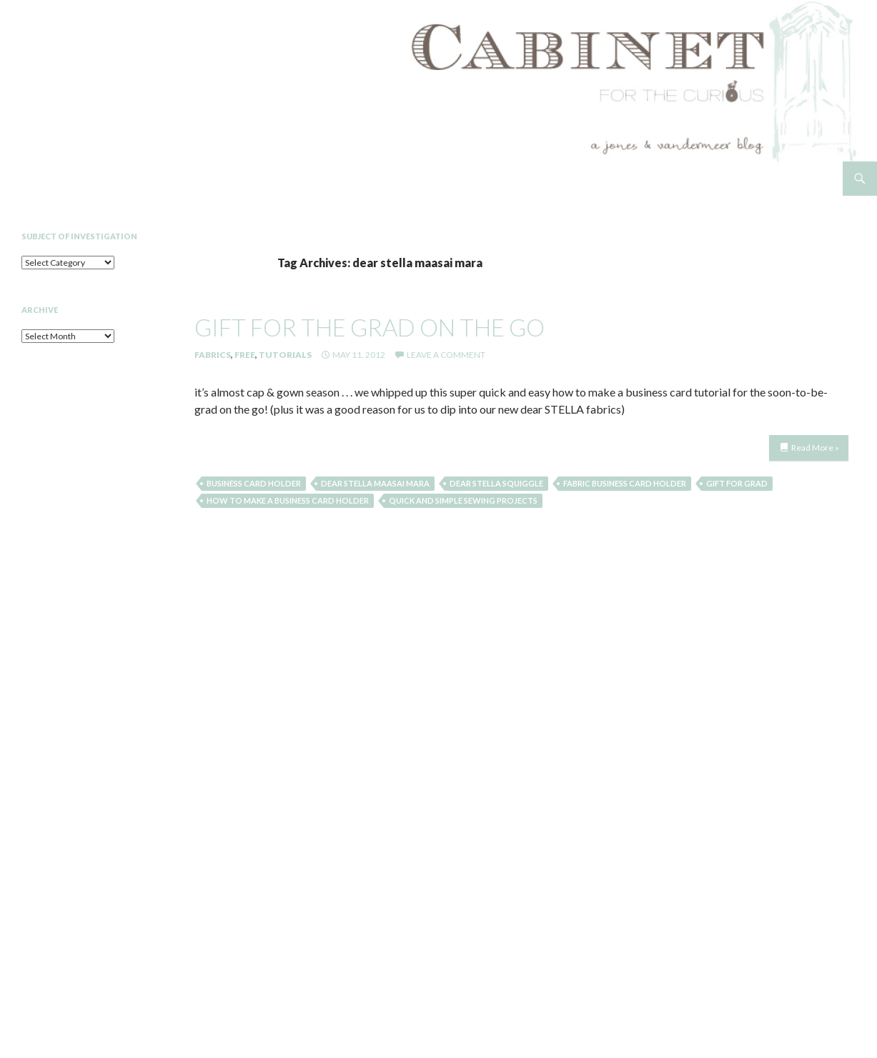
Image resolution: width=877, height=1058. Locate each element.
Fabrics (212, 354)
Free (244, 354)
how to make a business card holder (288, 500)
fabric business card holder (624, 483)
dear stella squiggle (496, 483)
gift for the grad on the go (369, 327)
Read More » (815, 447)
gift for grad (737, 483)
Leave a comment (446, 354)
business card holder (254, 483)
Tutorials (285, 354)
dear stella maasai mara (375, 483)
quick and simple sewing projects (463, 500)
